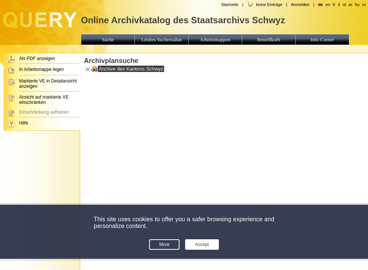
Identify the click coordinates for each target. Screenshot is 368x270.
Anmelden (300, 4)
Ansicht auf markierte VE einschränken (44, 99)
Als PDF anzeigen (37, 58)
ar (350, 4)
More (164, 244)
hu (357, 4)
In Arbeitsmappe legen (41, 69)
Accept (202, 244)
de (320, 4)
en (328, 4)
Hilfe (23, 123)
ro (364, 4)
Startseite (229, 4)
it (339, 4)
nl (344, 4)
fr (334, 4)
